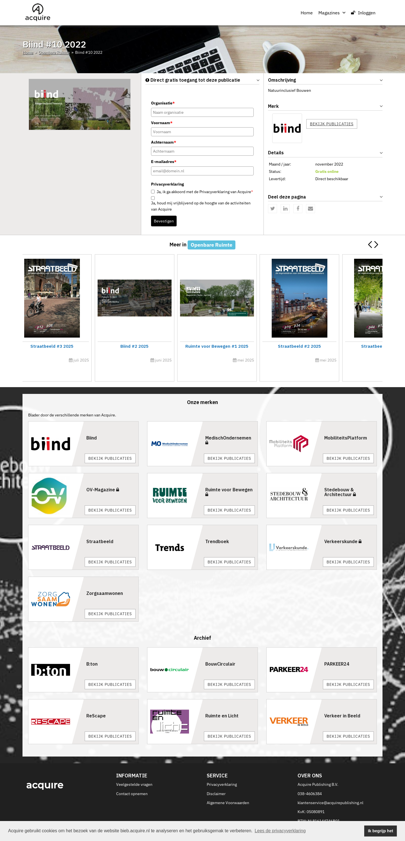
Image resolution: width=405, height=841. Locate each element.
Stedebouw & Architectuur (340, 479)
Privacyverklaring (222, 771)
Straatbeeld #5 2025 (157, 346)
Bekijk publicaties (332, 123)
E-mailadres (163, 161)
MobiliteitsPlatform (345, 425)
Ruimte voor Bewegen (229, 479)
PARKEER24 (336, 651)
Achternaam (163, 142)
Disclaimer (216, 781)
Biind (91, 425)
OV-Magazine (102, 477)
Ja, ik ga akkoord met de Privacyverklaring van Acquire (205, 191)
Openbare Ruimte (54, 52)
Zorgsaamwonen (104, 580)
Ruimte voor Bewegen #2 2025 (247, 346)
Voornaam (161, 122)
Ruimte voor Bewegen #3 (66, 346)
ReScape (96, 703)
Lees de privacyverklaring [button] (280, 830)
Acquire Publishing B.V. (318, 771)
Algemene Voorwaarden (228, 790)
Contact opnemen (132, 781)
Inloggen (363, 12)
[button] (376, 244)
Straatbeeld (99, 529)
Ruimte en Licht (221, 703)
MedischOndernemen (228, 427)
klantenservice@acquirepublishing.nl (330, 790)
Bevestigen (164, 221)
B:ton (92, 651)
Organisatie (163, 103)
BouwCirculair (220, 651)
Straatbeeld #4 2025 (338, 346)
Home (307, 12)
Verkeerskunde (342, 529)
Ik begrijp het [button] (380, 831)
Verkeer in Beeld (342, 703)
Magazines (331, 12)
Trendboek (217, 529)
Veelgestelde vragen (134, 771)
